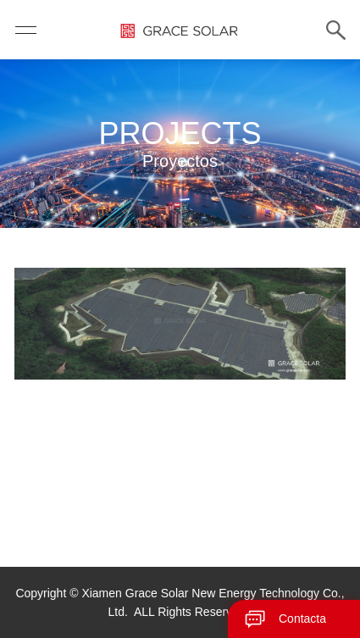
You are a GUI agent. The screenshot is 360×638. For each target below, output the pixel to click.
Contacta (302, 618)
